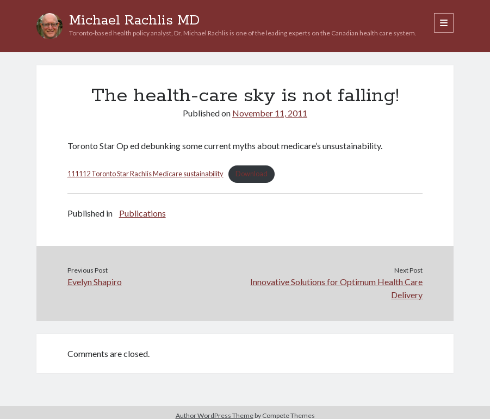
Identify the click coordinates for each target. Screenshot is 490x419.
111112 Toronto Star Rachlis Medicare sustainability (145, 173)
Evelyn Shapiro (94, 281)
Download (251, 173)
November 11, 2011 (269, 113)
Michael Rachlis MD (134, 20)
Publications (142, 213)
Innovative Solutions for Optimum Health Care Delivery (336, 288)
